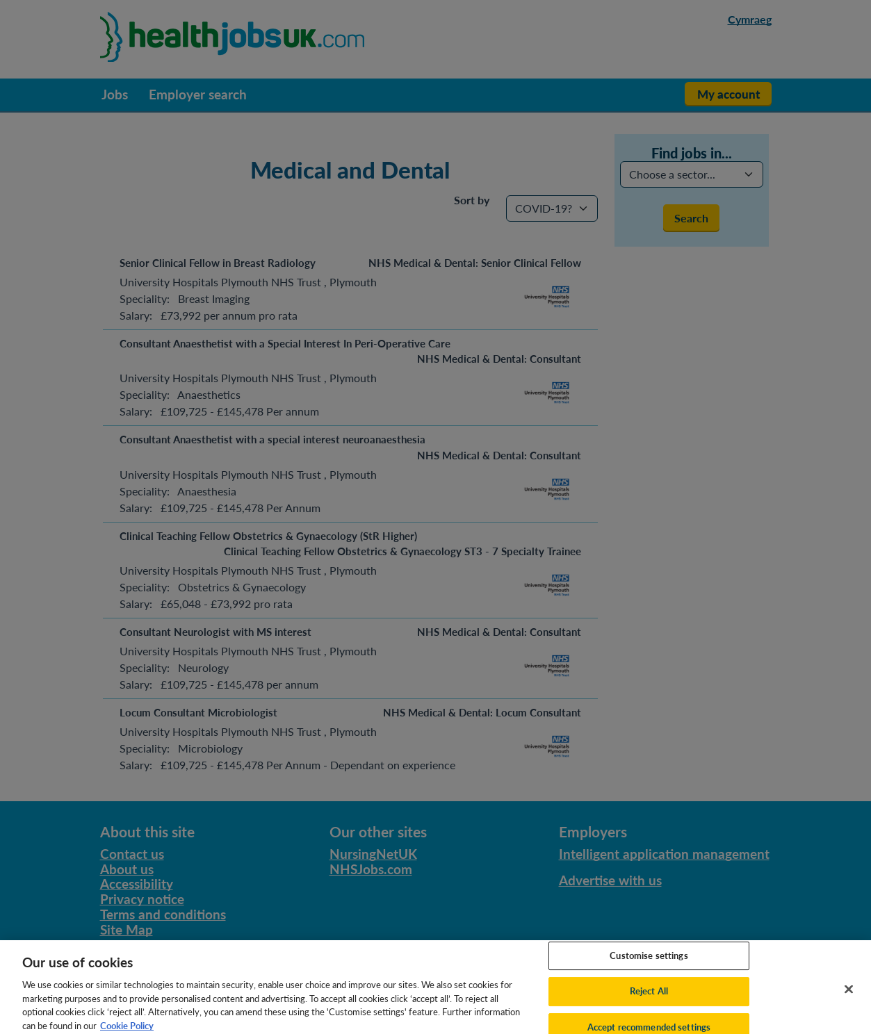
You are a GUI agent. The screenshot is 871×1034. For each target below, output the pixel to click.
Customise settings (648, 962)
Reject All (649, 997)
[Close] (848, 995)
